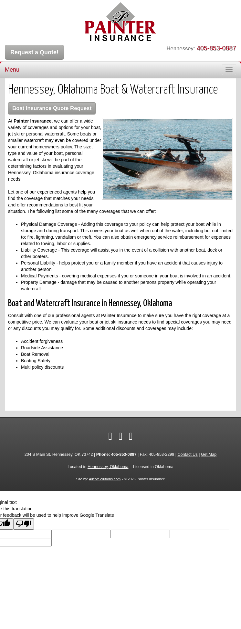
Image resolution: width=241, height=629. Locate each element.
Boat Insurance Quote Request (51, 108)
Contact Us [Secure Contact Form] (187, 454)
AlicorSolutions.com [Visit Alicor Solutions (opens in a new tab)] (104, 479)
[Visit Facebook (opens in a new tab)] (110, 436)
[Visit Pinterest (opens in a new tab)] (131, 436)
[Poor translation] (23, 524)
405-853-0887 (216, 48)
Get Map (208, 454)
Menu (12, 69)
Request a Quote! (34, 52)
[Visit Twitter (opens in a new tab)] (120, 436)
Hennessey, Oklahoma (108, 466)
